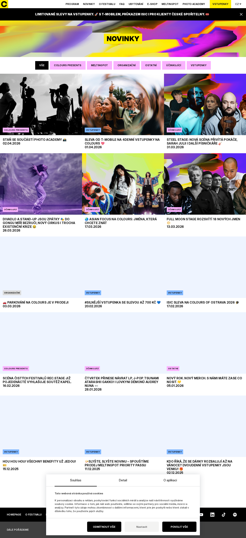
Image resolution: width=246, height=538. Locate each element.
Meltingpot (170, 4)
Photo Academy (194, 4)
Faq (122, 4)
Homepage (14, 514)
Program (72, 4)
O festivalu (107, 4)
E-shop (152, 4)
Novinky (89, 4)
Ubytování (136, 4)
